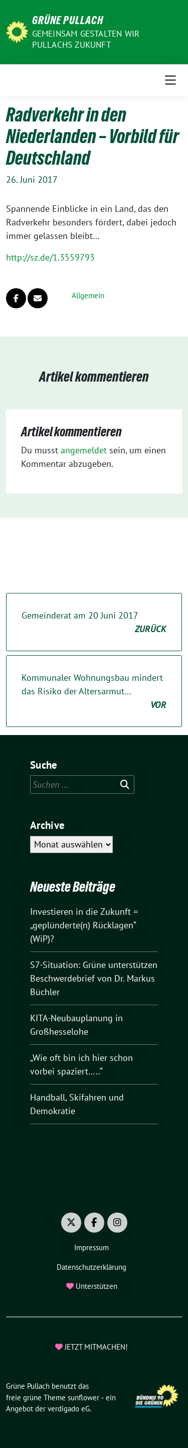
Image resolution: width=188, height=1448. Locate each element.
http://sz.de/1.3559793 (50, 257)
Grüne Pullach (67, 20)
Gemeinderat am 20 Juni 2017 (94, 623)
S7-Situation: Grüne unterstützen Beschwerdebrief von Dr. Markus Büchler (93, 978)
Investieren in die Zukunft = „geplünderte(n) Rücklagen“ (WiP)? (84, 925)
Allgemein (88, 295)
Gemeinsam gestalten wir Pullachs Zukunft (86, 39)
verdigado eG (69, 1408)
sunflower (83, 1397)
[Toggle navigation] (170, 80)
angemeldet (84, 450)
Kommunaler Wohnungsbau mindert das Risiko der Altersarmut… (94, 691)
